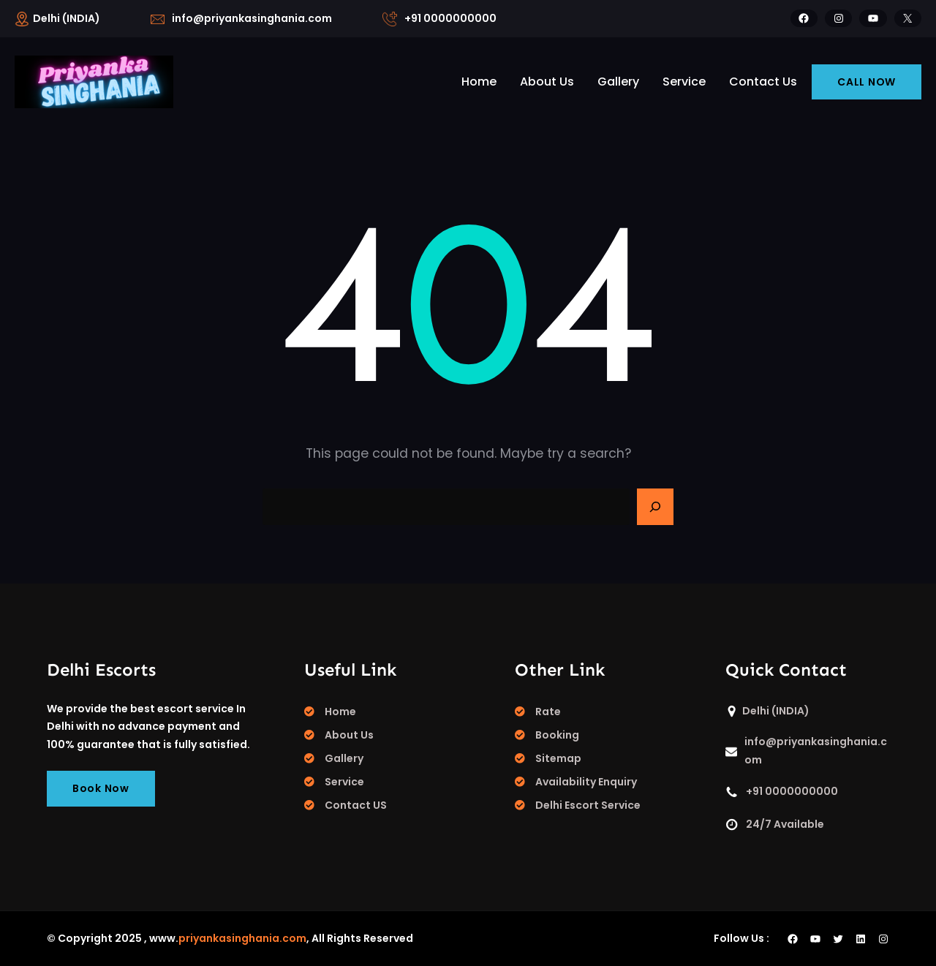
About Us (349, 735)
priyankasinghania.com (242, 938)
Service (344, 781)
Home (340, 711)
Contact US (356, 805)
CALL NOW (866, 82)
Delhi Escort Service (588, 805)
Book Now (100, 788)
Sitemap (558, 758)
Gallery (344, 758)
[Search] (655, 506)
